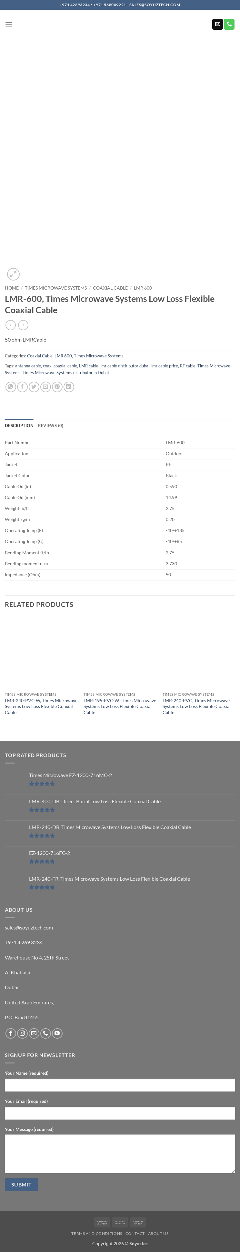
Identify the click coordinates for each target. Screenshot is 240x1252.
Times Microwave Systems (56, 288)
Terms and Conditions (96, 1233)
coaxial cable (65, 365)
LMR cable (88, 365)
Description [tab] (19, 425)
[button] (9, 24)
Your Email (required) (26, 1101)
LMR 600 (143, 288)
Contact (135, 1233)
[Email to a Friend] (45, 387)
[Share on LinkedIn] (69, 387)
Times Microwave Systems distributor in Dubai (66, 372)
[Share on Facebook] (22, 387)
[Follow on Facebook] (10, 1033)
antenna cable (28, 365)
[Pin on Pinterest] (57, 387)
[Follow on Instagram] (22, 1033)
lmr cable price (164, 365)
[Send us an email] (217, 24)
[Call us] (229, 24)
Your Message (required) (29, 1129)
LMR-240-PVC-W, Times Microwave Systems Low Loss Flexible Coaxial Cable (41, 706)
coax (47, 365)
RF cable (187, 365)
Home (12, 288)
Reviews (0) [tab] (51, 425)
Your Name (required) (26, 1073)
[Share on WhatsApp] (10, 387)
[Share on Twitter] (34, 387)
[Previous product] (23, 325)
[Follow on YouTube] (57, 1033)
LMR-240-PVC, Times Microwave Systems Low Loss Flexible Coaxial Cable (197, 706)
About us (158, 1233)
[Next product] (10, 325)
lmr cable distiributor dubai (124, 365)
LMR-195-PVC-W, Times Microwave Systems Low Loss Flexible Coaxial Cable (120, 706)
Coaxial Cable (110, 288)
